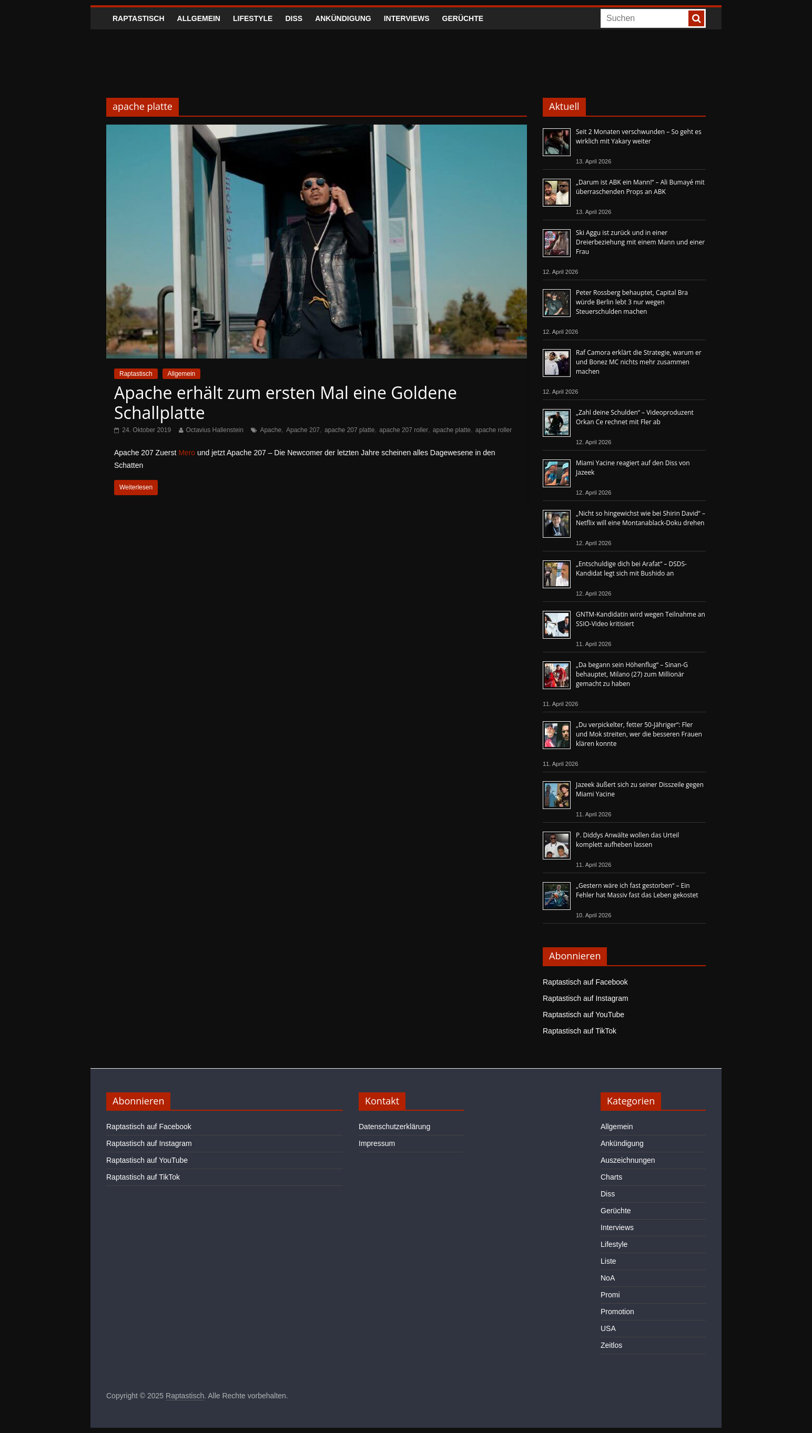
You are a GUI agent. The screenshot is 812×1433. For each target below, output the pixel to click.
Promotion (617, 1311)
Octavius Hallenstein (214, 430)
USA (608, 1328)
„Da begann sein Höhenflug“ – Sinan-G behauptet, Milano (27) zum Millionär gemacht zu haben (632, 674)
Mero (186, 452)
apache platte (452, 430)
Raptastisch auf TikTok (579, 1031)
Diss (293, 18)
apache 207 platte (349, 430)
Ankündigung (343, 18)
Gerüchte (463, 18)
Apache (270, 430)
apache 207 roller (403, 430)
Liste (608, 1261)
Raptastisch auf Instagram (585, 998)
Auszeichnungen (628, 1160)
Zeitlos (611, 1345)
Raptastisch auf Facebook (585, 982)
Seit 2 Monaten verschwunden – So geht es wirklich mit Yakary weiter (639, 136)
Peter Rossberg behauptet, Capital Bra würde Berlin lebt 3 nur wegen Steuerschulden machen (632, 302)
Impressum (377, 1143)
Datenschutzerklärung (394, 1126)
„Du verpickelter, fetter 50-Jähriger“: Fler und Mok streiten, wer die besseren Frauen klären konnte (639, 734)
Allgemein (198, 18)
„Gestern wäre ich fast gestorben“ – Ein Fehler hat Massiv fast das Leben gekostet (637, 890)
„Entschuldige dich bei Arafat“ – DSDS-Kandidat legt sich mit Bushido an (631, 568)
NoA (608, 1278)
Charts (611, 1177)
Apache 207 (303, 430)
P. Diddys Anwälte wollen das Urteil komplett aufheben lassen (627, 840)
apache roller (493, 430)
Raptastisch (139, 18)
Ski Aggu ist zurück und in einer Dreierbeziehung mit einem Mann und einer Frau (640, 242)
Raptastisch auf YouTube (583, 1014)
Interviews (407, 18)
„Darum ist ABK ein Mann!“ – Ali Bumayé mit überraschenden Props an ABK (640, 187)
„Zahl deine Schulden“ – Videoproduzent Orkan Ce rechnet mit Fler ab (635, 417)
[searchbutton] (696, 18)
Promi (610, 1295)
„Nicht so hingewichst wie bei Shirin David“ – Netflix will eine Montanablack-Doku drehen (640, 518)
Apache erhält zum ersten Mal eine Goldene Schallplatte (285, 402)
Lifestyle (252, 18)
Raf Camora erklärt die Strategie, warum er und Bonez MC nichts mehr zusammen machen (639, 362)
